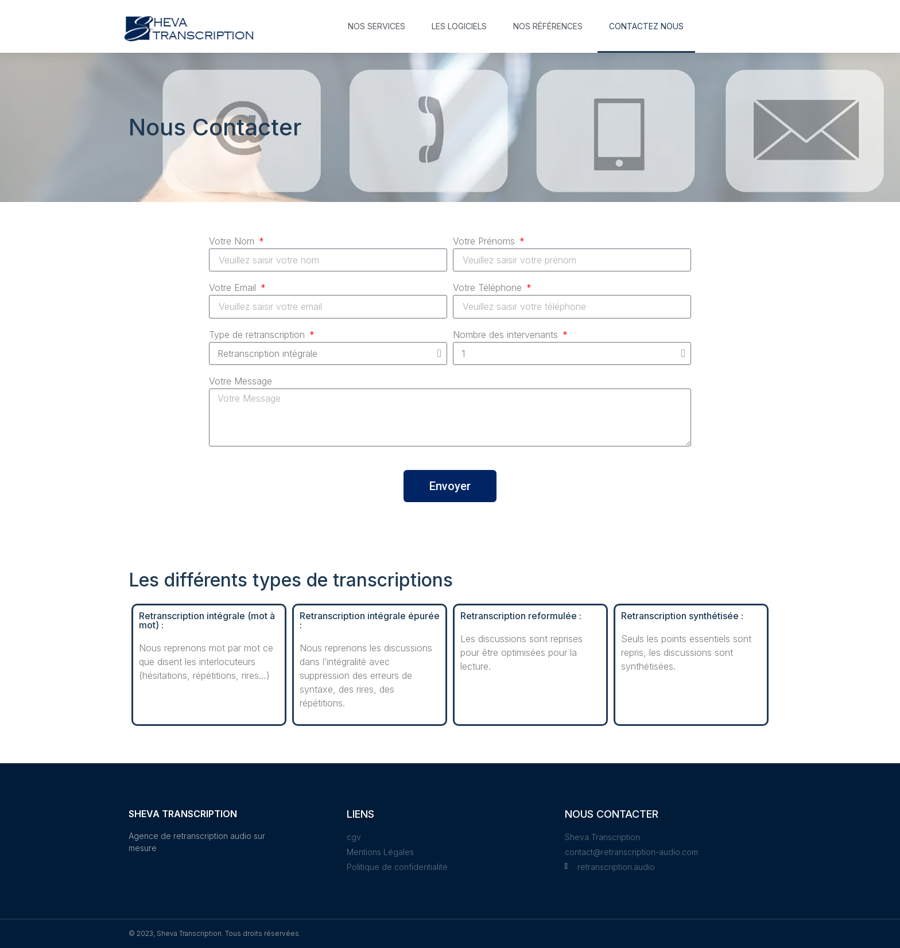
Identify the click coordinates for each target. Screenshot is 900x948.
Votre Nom (233, 241)
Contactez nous (646, 26)
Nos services (376, 26)
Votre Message (240, 381)
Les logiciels (459, 26)
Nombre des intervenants (507, 335)
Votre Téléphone (489, 288)
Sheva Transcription (183, 813)
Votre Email (234, 288)
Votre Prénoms (485, 241)
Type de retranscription (258, 335)
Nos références (548, 26)
